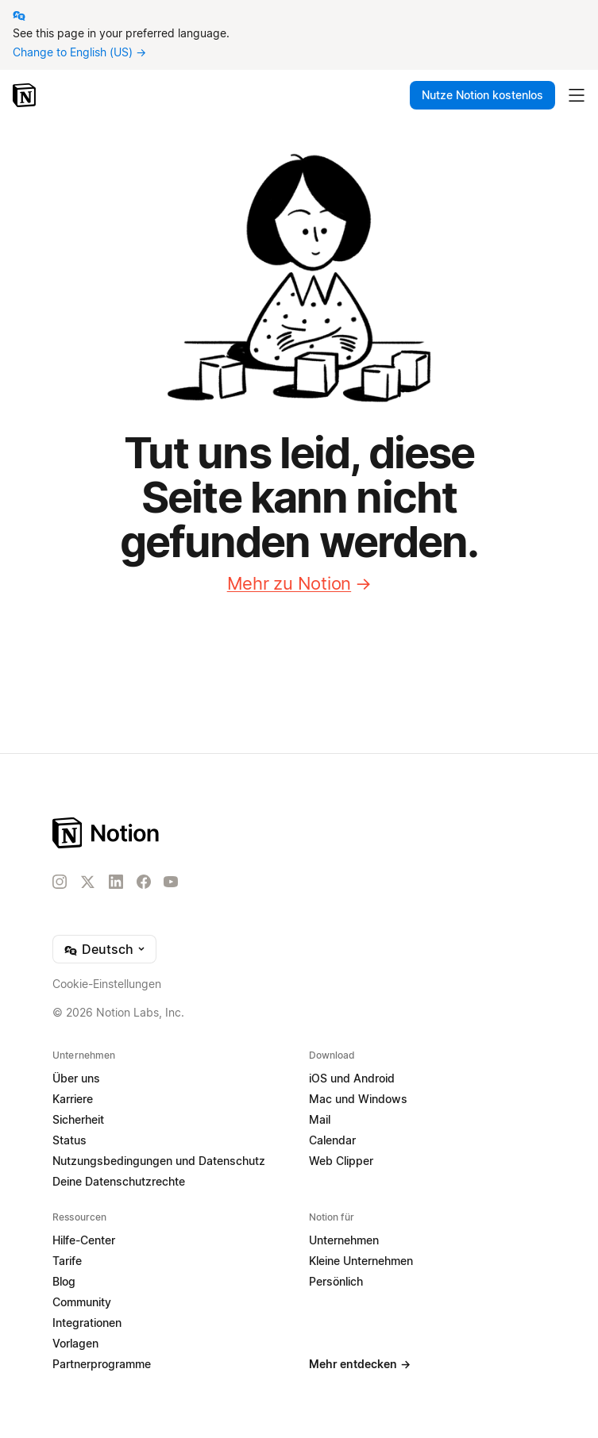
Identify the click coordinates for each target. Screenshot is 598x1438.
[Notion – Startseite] (26, 95)
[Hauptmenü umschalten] (576, 95)
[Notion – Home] (299, 832)
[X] (87, 882)
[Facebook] (143, 881)
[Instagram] (59, 881)
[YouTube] (170, 881)
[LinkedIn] (115, 881)
